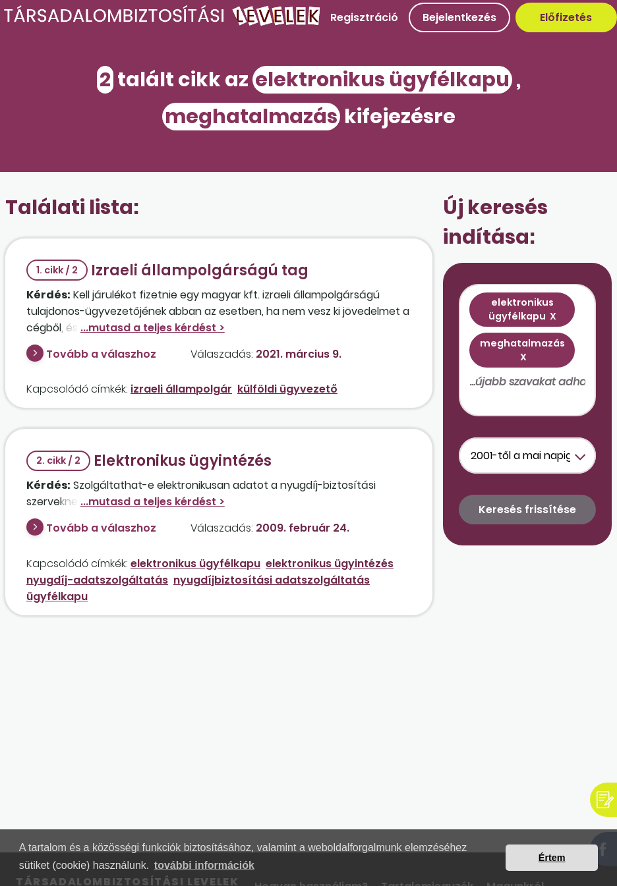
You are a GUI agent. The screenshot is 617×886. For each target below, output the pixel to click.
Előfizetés (566, 17)
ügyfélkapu (57, 596)
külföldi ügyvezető (287, 389)
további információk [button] (204, 865)
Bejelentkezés (459, 17)
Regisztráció (364, 17)
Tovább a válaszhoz (101, 354)
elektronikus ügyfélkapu (195, 563)
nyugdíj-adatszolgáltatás (97, 580)
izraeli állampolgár (181, 389)
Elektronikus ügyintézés (149, 461)
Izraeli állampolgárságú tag (167, 270)
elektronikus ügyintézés (330, 563)
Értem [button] (552, 857)
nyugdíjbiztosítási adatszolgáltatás (271, 580)
